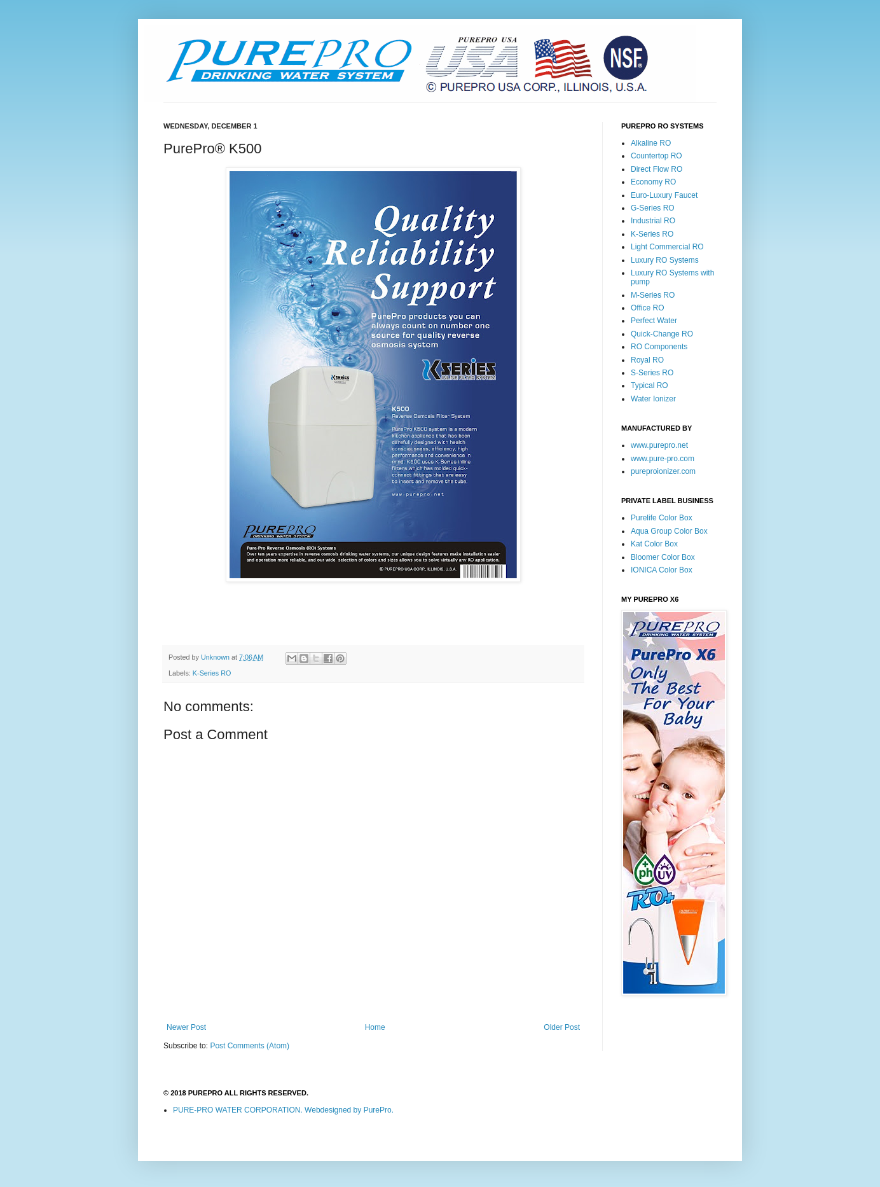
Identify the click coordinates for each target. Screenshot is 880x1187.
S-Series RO (652, 372)
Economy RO (653, 181)
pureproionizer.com (663, 471)
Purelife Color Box (661, 517)
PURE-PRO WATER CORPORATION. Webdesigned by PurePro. (283, 1110)
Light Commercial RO (667, 246)
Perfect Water (654, 320)
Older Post (562, 1027)
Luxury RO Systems (665, 260)
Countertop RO (656, 155)
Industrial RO (653, 220)
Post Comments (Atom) (249, 1045)
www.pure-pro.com (662, 458)
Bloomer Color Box (663, 557)
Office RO (647, 307)
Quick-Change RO (662, 334)
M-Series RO (653, 295)
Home (375, 1027)
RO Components (659, 346)
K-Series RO (212, 673)
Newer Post (186, 1027)
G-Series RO (653, 208)
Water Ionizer (653, 398)
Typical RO (649, 385)
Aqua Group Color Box (669, 531)
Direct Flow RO (656, 169)
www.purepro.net (659, 445)
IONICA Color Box (661, 570)
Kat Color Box (654, 543)
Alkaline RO (651, 143)
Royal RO (647, 360)
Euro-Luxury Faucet (664, 195)
